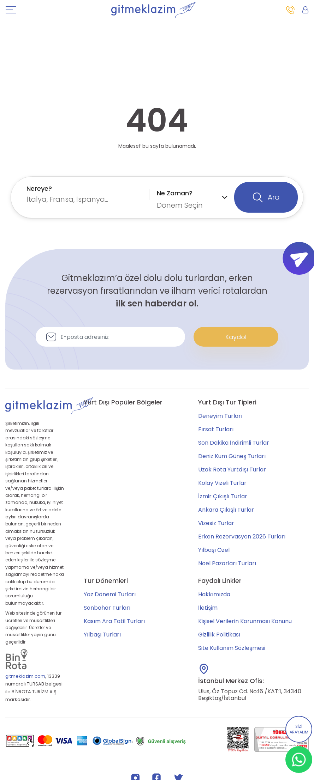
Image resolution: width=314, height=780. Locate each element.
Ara (266, 197)
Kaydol (236, 337)
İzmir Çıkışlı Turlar (222, 496)
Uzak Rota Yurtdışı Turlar (232, 469)
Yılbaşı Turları (102, 634)
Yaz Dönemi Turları (110, 594)
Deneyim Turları (220, 416)
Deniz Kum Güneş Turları (232, 456)
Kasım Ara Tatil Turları (114, 621)
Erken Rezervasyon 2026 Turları (241, 536)
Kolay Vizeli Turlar (222, 483)
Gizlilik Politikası (219, 634)
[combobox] (86, 194)
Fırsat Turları (215, 429)
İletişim (208, 608)
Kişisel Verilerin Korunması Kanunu (245, 621)
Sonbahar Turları (107, 608)
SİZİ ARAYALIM (299, 729)
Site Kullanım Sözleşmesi (231, 648)
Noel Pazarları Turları (227, 563)
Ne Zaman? (174, 193)
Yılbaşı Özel (214, 550)
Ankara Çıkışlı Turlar (226, 510)
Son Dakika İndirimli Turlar (233, 443)
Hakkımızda (214, 594)
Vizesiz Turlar (216, 523)
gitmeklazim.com (25, 676)
